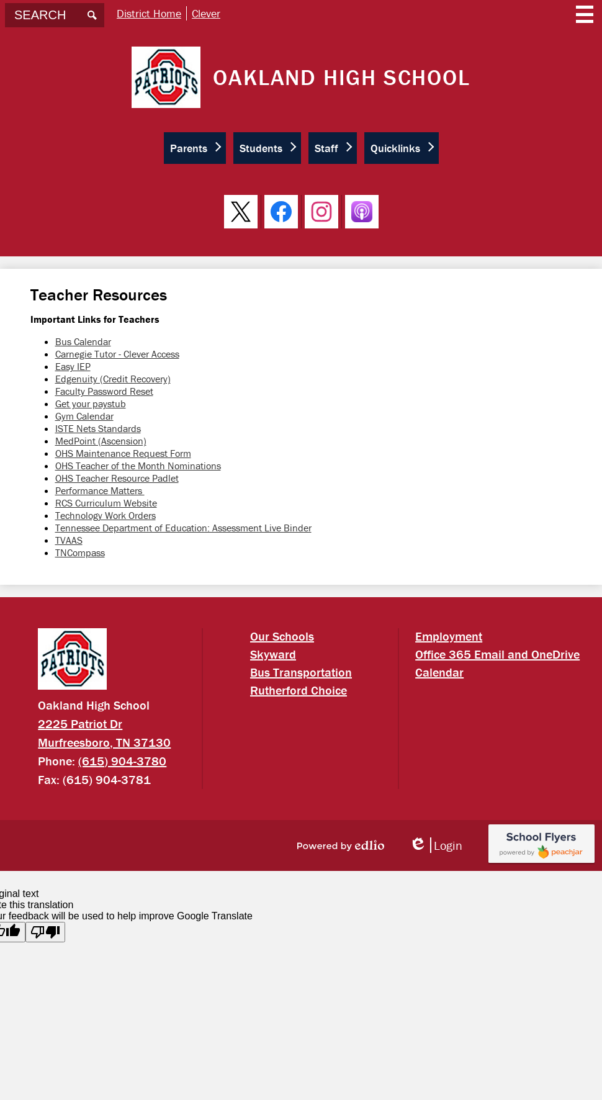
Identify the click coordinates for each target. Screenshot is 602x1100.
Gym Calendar (84, 416)
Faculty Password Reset (104, 391)
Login (435, 845)
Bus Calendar (83, 341)
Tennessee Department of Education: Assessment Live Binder (183, 527)
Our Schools (282, 636)
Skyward (273, 654)
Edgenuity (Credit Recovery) (113, 378)
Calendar (439, 672)
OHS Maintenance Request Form (123, 453)
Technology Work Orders (105, 515)
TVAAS (69, 540)
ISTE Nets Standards (98, 428)
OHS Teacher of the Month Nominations (138, 465)
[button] (195, 148)
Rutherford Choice (298, 690)
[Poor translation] (45, 932)
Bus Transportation (301, 672)
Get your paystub (90, 403)
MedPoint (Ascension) (100, 441)
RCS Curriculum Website (106, 503)
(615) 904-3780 (122, 761)
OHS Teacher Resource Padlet (117, 478)
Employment (448, 636)
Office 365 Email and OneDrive (497, 654)
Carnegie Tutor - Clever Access (117, 354)
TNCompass (80, 552)
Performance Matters (100, 490)
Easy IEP (73, 366)
